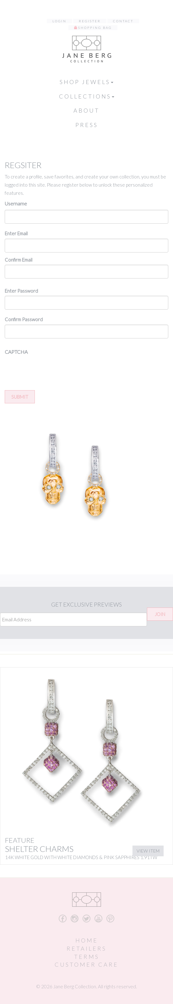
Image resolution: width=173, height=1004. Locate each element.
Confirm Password (24, 319)
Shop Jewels (86, 81)
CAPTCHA (16, 352)
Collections (86, 96)
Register (90, 21)
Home (86, 940)
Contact (123, 21)
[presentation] (52, 370)
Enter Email (16, 233)
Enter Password (21, 291)
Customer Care (86, 964)
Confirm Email (18, 260)
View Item (148, 850)
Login (59, 21)
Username (16, 203)
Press (86, 124)
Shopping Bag (95, 27)
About (86, 110)
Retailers (86, 948)
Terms (86, 956)
